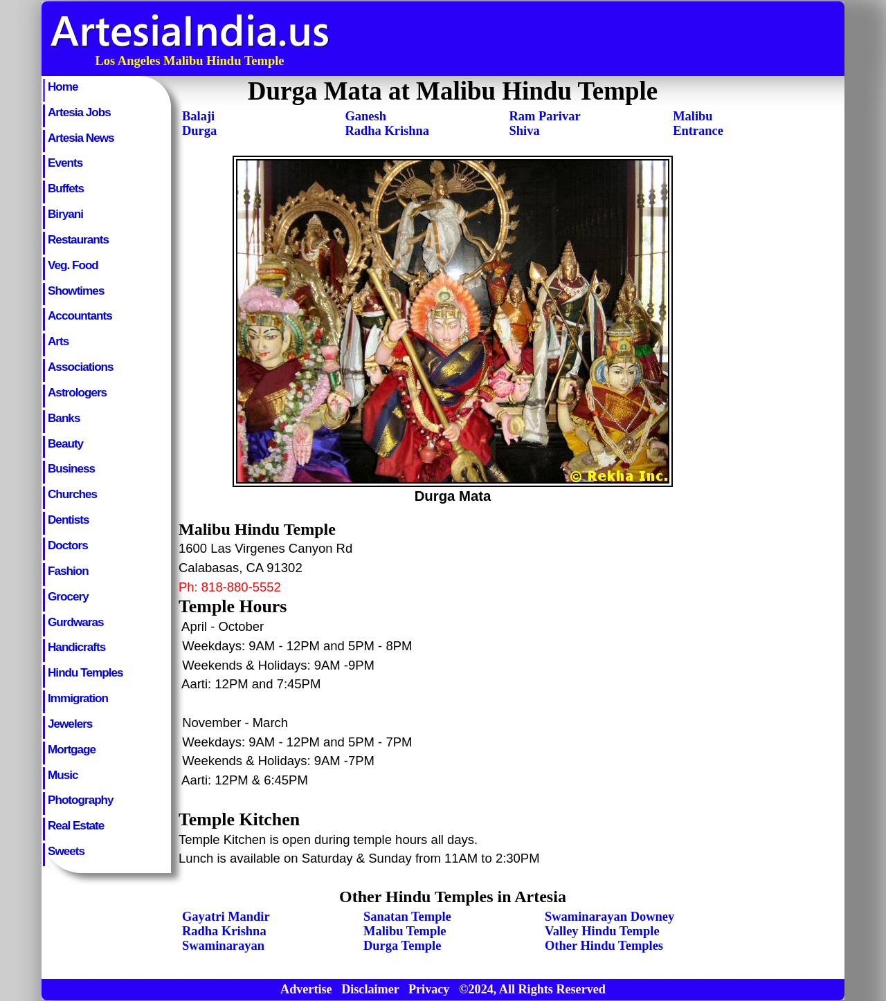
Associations (81, 367)
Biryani (65, 214)
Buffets (66, 188)
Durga (199, 131)
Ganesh (365, 116)
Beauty (65, 443)
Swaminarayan (223, 946)
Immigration (78, 698)
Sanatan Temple (407, 917)
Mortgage (72, 749)
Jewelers (70, 724)
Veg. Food (73, 265)
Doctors (68, 545)
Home (63, 86)
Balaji (198, 116)
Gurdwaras (75, 622)
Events (65, 162)
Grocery (68, 596)
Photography (81, 800)
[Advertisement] (590, 39)
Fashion (68, 571)
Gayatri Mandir (226, 917)
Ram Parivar (545, 116)
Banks (64, 418)
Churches (72, 494)
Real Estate (76, 825)
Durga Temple (402, 946)
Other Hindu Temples (604, 946)
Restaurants (78, 239)
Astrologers (77, 392)
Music (63, 775)
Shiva (524, 131)
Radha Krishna (387, 131)
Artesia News (81, 138)
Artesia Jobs (79, 112)
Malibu (692, 116)
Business (71, 468)
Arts (58, 341)
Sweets (66, 851)
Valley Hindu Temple (602, 931)
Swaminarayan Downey (609, 917)
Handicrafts (76, 647)
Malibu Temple (404, 931)
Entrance (698, 131)
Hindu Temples (85, 672)
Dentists (68, 519)
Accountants (80, 315)
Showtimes (76, 290)
